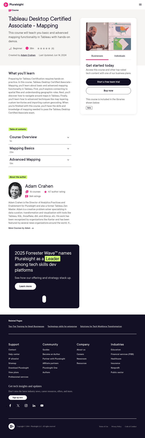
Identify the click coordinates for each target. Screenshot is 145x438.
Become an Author (51, 354)
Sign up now (17, 397)
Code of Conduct (131, 427)
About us (81, 350)
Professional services (18, 377)
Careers (80, 354)
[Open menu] (140, 4)
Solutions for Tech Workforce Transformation (101, 326)
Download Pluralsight (18, 368)
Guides (46, 350)
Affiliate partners (50, 363)
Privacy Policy (116, 427)
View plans (13, 372)
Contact (12, 350)
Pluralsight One (50, 368)
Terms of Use (103, 427)
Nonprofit (115, 368)
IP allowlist (13, 359)
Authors (46, 372)
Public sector (117, 372)
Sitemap (12, 363)
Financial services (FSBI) (122, 354)
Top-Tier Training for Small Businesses (26, 326)
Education (116, 350)
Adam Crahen (28, 55)
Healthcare (116, 359)
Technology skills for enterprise (62, 326)
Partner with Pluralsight (54, 359)
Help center (14, 354)
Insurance (115, 363)
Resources (82, 363)
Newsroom (82, 359)
